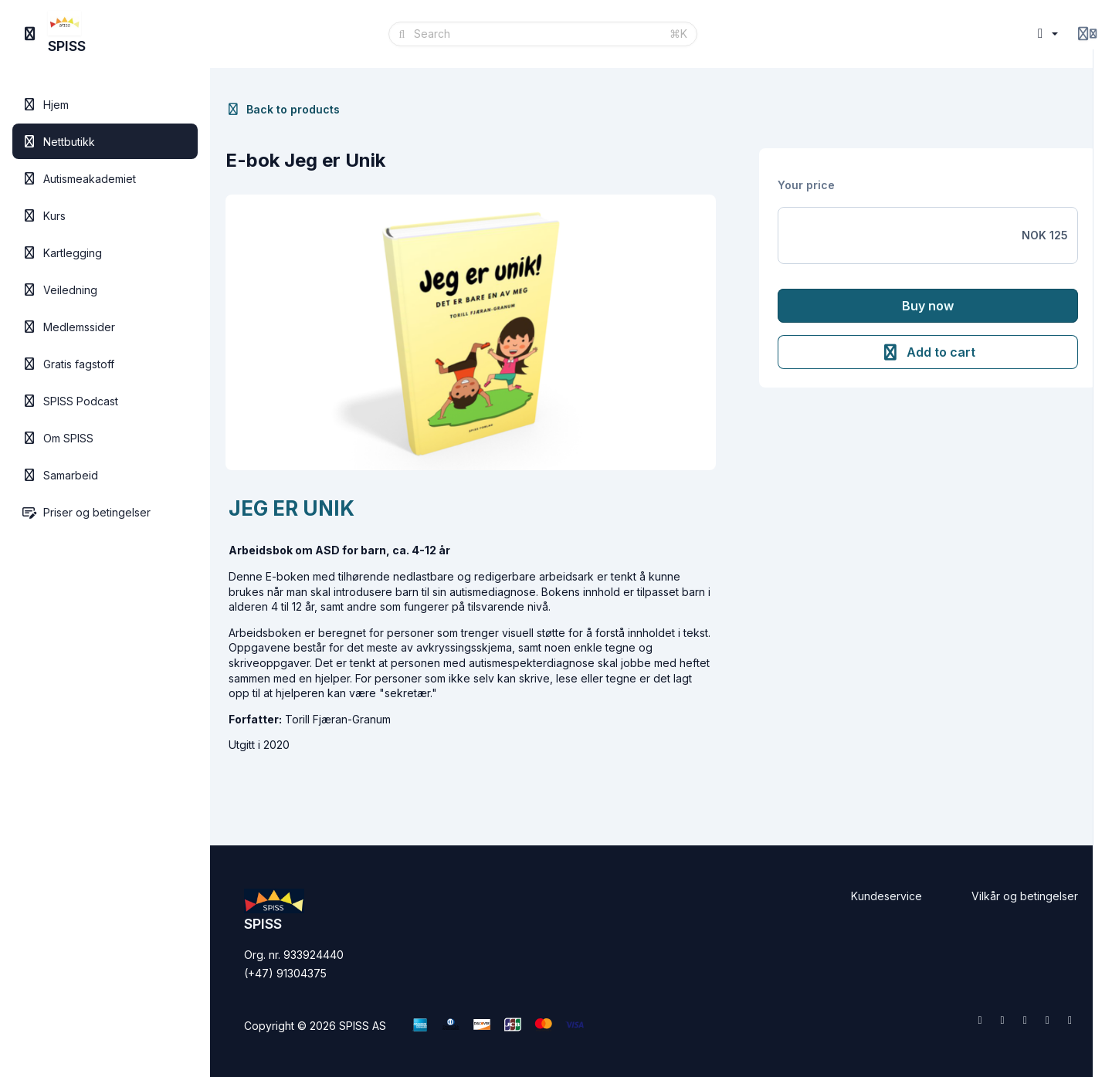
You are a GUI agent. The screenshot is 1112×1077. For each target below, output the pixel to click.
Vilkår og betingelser (1024, 896)
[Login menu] (1087, 34)
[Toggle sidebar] (30, 34)
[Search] (537, 34)
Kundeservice (886, 896)
